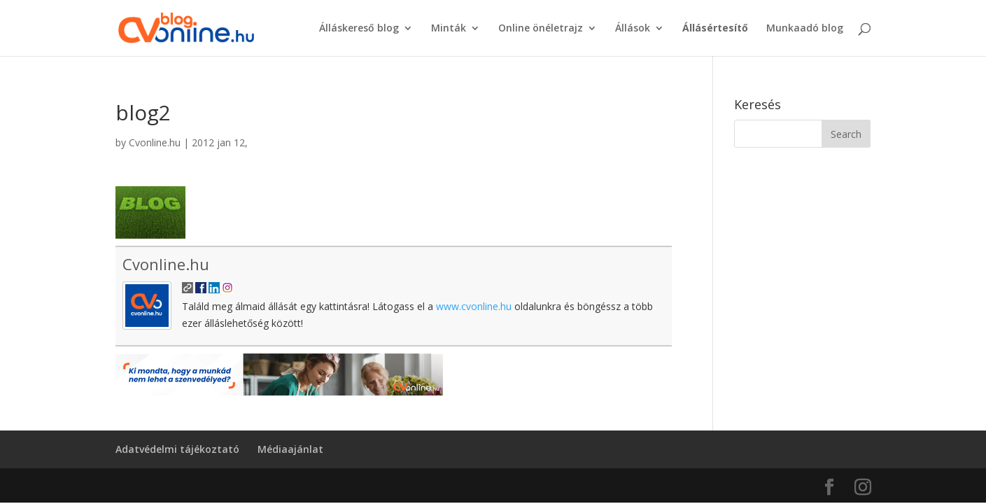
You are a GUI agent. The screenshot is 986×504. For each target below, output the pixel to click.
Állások (632, 28)
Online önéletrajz (540, 28)
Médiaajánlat (290, 449)
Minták (448, 28)
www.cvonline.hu (474, 306)
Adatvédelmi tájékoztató (177, 449)
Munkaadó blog (804, 28)
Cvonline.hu (155, 142)
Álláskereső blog (359, 28)
